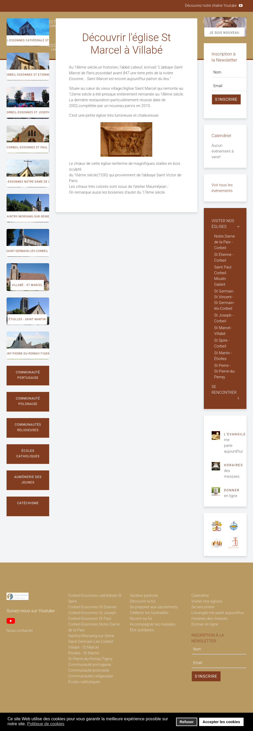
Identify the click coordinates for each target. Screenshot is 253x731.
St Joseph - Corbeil (224, 318)
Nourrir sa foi (141, 618)
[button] (67, 724)
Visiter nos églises (207, 601)
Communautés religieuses (28, 427)
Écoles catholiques (28, 453)
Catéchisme (28, 503)
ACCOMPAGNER (60, 47)
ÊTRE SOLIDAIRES (103, 47)
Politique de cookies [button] (45, 724)
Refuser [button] (187, 722)
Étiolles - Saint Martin (27, 319)
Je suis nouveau (224, 33)
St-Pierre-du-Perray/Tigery (90, 658)
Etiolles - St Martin (83, 653)
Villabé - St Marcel (27, 285)
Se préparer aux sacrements (154, 607)
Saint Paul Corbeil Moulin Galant (223, 276)
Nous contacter (20, 630)
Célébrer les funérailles (149, 612)
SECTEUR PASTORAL (64, 24)
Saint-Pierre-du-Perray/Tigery (27, 353)
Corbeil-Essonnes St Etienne (27, 74)
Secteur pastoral (144, 595)
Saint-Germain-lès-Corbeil (27, 251)
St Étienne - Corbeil (224, 257)
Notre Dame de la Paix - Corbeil (224, 242)
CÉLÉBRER (179, 24)
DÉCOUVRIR (106, 24)
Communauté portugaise (28, 375)
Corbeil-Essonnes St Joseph (27, 112)
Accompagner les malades (153, 624)
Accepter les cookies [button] (221, 722)
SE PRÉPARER (142, 24)
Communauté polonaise (28, 401)
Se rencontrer (203, 607)
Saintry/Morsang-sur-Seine (27, 216)
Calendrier (200, 595)
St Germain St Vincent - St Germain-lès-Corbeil (224, 300)
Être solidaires (142, 630)
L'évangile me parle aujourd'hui (218, 612)
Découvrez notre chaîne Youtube (211, 5)
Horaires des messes (210, 618)
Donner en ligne (205, 624)
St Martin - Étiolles (223, 356)
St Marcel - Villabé (223, 330)
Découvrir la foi (142, 601)
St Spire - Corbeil (222, 343)
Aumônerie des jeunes (28, 479)
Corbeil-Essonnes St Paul (27, 147)
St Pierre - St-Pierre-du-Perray (224, 371)
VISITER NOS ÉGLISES (223, 223)
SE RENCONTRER (224, 389)
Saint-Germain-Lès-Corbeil (90, 641)
